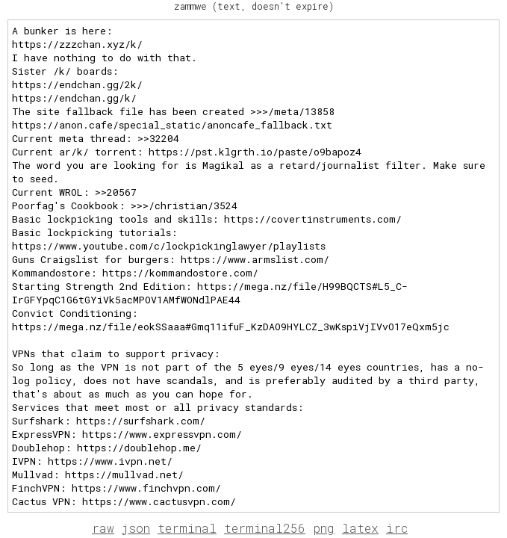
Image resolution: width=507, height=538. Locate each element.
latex (360, 528)
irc (397, 528)
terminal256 (264, 528)
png (324, 528)
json (136, 528)
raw (103, 528)
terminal (187, 528)
